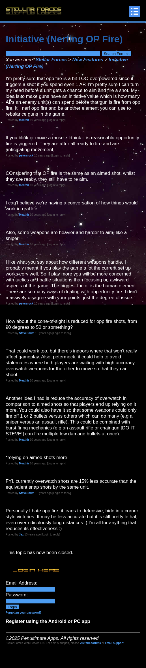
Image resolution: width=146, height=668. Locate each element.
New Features (87, 59)
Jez (21, 534)
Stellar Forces (51, 59)
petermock (26, 155)
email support (114, 643)
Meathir (24, 120)
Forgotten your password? (24, 612)
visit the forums (90, 643)
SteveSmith (26, 333)
